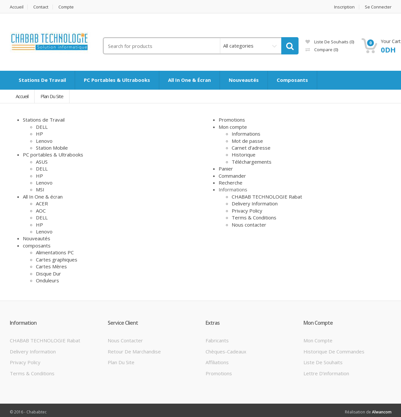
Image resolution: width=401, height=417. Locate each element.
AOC (41, 210)
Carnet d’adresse (251, 147)
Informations (246, 133)
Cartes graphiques (56, 259)
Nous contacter (249, 224)
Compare (321, 49)
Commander (232, 175)
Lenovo (44, 141)
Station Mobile (52, 147)
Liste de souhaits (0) (329, 42)
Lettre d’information (326, 373)
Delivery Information (255, 203)
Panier (226, 168)
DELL (42, 127)
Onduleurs (47, 280)
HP (39, 133)
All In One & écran (43, 196)
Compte (66, 7)
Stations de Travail (44, 119)
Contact (41, 7)
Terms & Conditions (254, 217)
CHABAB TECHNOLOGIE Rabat (267, 196)
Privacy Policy (247, 210)
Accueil (16, 7)
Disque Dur (48, 273)
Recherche (230, 182)
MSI (40, 189)
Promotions (232, 119)
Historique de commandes (333, 351)
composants (37, 245)
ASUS (42, 161)
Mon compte (233, 127)
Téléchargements (251, 161)
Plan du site (51, 96)
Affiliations (217, 362)
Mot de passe (247, 141)
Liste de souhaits (323, 362)
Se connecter (378, 7)
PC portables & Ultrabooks (53, 154)
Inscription (344, 7)
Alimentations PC (55, 252)
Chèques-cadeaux (226, 351)
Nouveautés (36, 238)
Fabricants (217, 340)
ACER (42, 203)
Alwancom (382, 412)
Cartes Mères (51, 266)
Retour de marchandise (134, 351)
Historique (243, 154)
